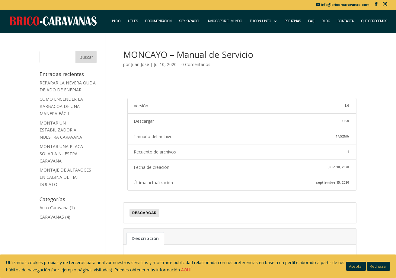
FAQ (311, 21)
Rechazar (378, 266)
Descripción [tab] (145, 238)
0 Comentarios (195, 64)
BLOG (326, 21)
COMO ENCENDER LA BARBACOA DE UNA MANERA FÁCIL (61, 106)
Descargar (144, 213)
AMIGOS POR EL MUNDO (224, 21)
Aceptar (356, 266)
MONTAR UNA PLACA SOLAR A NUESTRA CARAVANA (61, 154)
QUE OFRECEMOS (374, 21)
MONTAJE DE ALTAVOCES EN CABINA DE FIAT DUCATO (65, 177)
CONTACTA (345, 21)
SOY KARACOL (189, 21)
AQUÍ (186, 270)
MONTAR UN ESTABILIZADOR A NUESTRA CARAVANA (61, 130)
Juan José (140, 64)
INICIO (116, 21)
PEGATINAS (293, 21)
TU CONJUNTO (260, 21)
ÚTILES (133, 21)
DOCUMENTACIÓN (158, 21)
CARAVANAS (52, 217)
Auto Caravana (54, 207)
